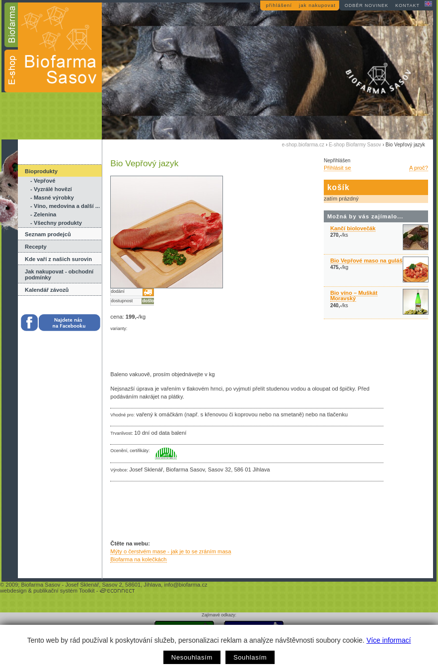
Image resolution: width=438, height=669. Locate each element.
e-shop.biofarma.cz (303, 144)
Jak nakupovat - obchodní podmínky (59, 274)
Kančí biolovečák (352, 228)
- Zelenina (43, 214)
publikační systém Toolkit (64, 591)
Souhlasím (250, 657)
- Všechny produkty (56, 223)
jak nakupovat (317, 5)
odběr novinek (366, 5)
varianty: (118, 328)
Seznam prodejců (48, 234)
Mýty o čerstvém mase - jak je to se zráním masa (170, 551)
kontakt (407, 5)
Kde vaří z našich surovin (58, 259)
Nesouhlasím (192, 657)
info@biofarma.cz (185, 585)
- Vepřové (42, 181)
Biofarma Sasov (40, 585)
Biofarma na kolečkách (138, 559)
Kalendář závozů (47, 290)
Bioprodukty (41, 171)
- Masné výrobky (52, 198)
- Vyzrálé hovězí (51, 189)
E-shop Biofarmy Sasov (355, 144)
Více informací (388, 640)
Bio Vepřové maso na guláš (366, 261)
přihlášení (279, 5)
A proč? (418, 168)
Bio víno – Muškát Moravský (353, 295)
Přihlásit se (337, 168)
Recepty (36, 247)
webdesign (13, 591)
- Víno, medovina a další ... (65, 206)
